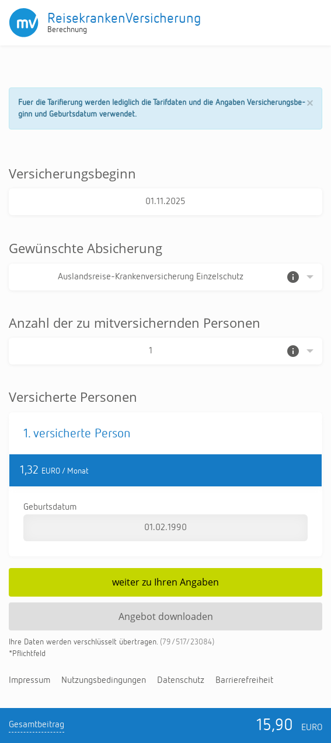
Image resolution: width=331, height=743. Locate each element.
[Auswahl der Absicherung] (165, 277)
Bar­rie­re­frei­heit (244, 680)
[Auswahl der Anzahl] (165, 351)
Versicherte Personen (73, 396)
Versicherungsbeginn (72, 173)
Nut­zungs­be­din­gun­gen (103, 680)
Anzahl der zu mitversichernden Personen (134, 322)
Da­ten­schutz (180, 680)
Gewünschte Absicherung (85, 248)
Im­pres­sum (29, 680)
